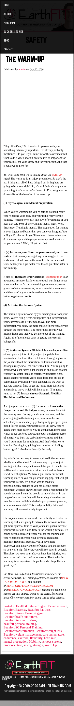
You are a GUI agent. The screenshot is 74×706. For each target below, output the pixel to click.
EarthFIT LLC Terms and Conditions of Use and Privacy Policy (33, 677)
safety (27, 645)
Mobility (34, 641)
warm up (57, 174)
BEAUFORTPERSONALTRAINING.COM (29, 585)
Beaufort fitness (14, 613)
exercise (23, 638)
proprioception (13, 645)
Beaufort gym (34, 613)
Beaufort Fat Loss (39, 609)
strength (38, 645)
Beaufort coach (57, 606)
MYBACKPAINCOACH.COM (24, 589)
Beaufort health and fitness (20, 616)
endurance (10, 638)
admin (22, 69)
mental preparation (15, 641)
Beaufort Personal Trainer (20, 620)
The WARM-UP (25, 59)
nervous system (51, 641)
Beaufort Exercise (15, 609)
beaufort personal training (20, 623)
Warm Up (51, 645)
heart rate (50, 638)
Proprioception (54, 276)
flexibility (36, 638)
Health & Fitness (26, 606)
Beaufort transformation (19, 631)
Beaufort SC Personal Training (23, 627)
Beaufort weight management (22, 634)
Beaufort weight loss (49, 631)
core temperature (53, 634)
